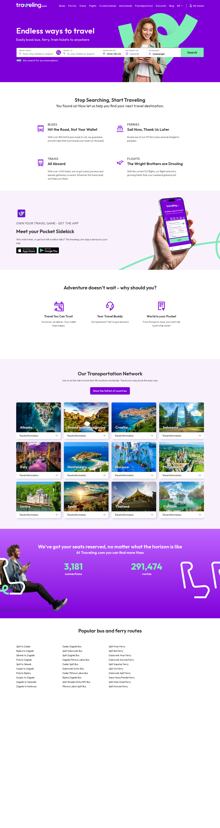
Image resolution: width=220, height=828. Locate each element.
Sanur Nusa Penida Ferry (122, 677)
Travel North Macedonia (29, 716)
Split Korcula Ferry (118, 686)
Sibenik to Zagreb (25, 655)
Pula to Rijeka (23, 673)
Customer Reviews (44, 802)
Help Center (188, 760)
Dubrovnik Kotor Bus (73, 668)
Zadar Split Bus (70, 664)
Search (192, 52)
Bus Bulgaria (71, 716)
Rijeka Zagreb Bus (71, 677)
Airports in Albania (167, 735)
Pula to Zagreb (24, 659)
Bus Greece (70, 726)
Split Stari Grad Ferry (120, 681)
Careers (39, 799)
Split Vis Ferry (116, 668)
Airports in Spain (166, 713)
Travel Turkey (24, 729)
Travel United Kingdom (29, 713)
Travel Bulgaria (25, 719)
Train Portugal (118, 713)
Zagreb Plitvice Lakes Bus (75, 659)
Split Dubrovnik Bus (72, 650)
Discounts (161, 5)
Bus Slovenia (71, 722)
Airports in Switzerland (169, 726)
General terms (80, 792)
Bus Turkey (70, 742)
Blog (171, 5)
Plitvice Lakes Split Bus (74, 686)
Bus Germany (71, 719)
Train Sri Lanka (119, 716)
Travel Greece (25, 722)
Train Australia (119, 726)
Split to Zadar (23, 646)
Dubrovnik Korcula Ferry (121, 659)
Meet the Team (42, 795)
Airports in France (167, 716)
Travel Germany (25, 726)
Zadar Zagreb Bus (71, 646)
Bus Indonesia (71, 745)
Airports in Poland (167, 738)
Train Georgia (118, 722)
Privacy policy (79, 795)
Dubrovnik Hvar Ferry (120, 655)
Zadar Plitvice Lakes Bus (75, 673)
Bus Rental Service (43, 808)
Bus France (70, 729)
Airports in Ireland (167, 719)
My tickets (196, 6)
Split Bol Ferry (116, 650)
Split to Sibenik (23, 664)
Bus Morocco (71, 713)
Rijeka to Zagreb (25, 650)
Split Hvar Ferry (117, 646)
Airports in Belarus (167, 722)
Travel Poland (24, 735)
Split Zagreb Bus (70, 655)
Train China (117, 719)
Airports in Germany (168, 732)
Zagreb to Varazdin (26, 681)
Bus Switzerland (72, 738)
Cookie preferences (83, 799)
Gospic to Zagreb (25, 677)
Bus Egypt (69, 732)
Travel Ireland (24, 742)
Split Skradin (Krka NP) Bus (76, 681)
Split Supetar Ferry (118, 664)
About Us (39, 792)
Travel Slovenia (25, 738)
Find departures (144, 5)
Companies (40, 805)
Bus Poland (70, 735)
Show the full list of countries (110, 390)
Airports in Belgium (167, 742)
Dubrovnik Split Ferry (120, 673)
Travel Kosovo (25, 745)
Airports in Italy (165, 729)
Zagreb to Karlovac (26, 686)
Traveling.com (33, 820)
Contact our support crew (124, 791)
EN (180, 5)
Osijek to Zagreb (25, 668)
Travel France (24, 732)
